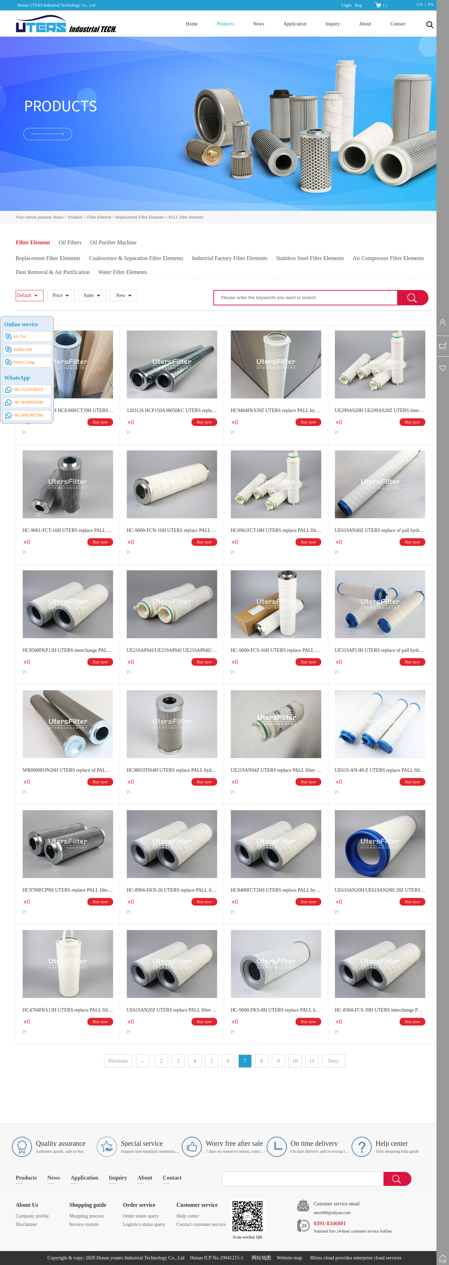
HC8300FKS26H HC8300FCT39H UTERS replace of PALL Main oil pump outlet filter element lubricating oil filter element (68, 410)
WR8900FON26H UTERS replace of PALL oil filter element (68, 770)
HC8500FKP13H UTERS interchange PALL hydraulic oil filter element (68, 650)
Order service (139, 1205)
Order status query (141, 1216)
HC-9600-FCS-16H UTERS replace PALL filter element (276, 650)
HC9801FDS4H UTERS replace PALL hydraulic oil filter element (172, 770)
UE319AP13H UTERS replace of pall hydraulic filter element (380, 650)
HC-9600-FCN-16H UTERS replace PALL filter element (172, 530)
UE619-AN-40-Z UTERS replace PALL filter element (380, 770)
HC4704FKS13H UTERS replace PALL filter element (68, 1010)
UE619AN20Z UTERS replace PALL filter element (172, 1010)
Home (192, 23)
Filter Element (99, 217)
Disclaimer (26, 1224)
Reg (358, 5)
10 (295, 1061)
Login (346, 5)
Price (58, 295)
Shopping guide (87, 1205)
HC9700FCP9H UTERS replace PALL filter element (68, 890)
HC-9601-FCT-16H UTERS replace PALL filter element (68, 530)
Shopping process (86, 1216)
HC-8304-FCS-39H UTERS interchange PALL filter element (380, 1010)
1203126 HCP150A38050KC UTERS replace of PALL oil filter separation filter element (172, 410)
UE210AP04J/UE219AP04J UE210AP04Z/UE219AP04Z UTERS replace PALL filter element (172, 650)
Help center (187, 1216)
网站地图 (260, 1257)
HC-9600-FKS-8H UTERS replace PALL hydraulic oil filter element (276, 1010)
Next (333, 1061)
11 (311, 1061)
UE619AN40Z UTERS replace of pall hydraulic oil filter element (380, 530)
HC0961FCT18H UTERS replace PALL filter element (276, 530)
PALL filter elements (185, 217)
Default (24, 295)
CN (420, 4)
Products (75, 217)
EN (430, 4)
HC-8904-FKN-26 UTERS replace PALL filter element (172, 890)
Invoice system (84, 1224)
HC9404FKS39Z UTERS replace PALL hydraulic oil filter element (276, 410)
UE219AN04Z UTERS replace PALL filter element (276, 770)
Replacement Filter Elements (140, 217)
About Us (27, 1205)
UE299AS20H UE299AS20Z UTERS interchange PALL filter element (380, 410)
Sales (89, 295)
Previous (118, 1061)
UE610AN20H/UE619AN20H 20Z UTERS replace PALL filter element (380, 890)
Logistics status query (144, 1224)
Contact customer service (201, 1224)
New (120, 295)
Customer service (197, 1205)
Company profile (32, 1216)
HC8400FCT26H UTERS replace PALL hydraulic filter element (276, 890)
